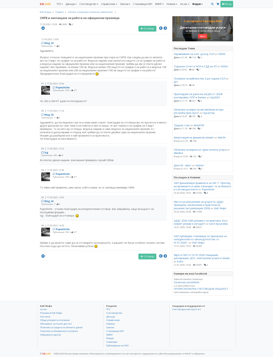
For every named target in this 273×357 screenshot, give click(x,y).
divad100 (199, 125)
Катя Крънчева (218, 223)
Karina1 (200, 165)
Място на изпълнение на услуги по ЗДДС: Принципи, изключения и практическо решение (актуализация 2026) (199, 205)
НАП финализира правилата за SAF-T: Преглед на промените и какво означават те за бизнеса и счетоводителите (202, 186)
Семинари (111, 341)
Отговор (147, 28)
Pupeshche (63, 87)
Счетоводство (114, 312)
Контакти (45, 316)
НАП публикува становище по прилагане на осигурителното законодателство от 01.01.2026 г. (200, 239)
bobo (180, 261)
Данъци (110, 316)
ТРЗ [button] (58, 4)
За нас (43, 309)
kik (45, 353)
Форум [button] (196, 4)
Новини (110, 323)
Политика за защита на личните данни (61, 327)
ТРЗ (108, 309)
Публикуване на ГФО (117, 345)
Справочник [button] (108, 4)
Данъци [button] (70, 4)
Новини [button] (171, 4)
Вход (227, 4)
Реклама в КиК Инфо (51, 312)
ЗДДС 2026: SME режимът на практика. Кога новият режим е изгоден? (200, 222)
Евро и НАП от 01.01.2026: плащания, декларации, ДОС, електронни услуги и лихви (202, 256)
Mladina (178, 153)
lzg (46, 152)
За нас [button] (183, 4)
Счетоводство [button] (87, 4)
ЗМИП (109, 334)
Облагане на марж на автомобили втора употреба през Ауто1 (198, 111)
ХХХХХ (221, 54)
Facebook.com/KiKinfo (187, 282)
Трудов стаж (182, 125)
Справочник (113, 320)
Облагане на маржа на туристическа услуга (200, 149)
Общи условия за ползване (55, 320)
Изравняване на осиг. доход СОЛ (194, 54)
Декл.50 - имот (183, 165)
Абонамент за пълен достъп (56, 323)
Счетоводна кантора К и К (186, 309)
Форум (110, 338)
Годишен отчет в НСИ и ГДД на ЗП (195, 66)
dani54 (221, 137)
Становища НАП (142, 4)
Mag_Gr (49, 43)
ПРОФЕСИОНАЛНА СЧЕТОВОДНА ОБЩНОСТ (201, 288)
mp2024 (215, 97)
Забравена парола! (50, 334)
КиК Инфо (220, 208)
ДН (176, 81)
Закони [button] (124, 4)
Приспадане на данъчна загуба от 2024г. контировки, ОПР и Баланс (198, 95)
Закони (110, 327)
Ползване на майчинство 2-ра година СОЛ (199, 78)
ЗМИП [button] (158, 4)
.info (45, 4)
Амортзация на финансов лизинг (194, 137)
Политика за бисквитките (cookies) (59, 331)
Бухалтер (209, 113)
